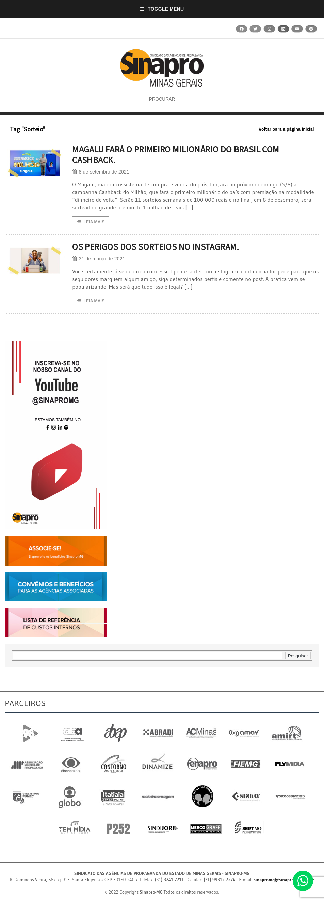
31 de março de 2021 (98, 258)
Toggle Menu (162, 9)
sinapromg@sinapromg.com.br (284, 879)
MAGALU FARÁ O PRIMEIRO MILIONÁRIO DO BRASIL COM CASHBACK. (175, 154)
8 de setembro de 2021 (100, 172)
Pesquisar (298, 655)
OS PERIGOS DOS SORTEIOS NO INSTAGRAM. (155, 246)
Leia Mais (90, 222)
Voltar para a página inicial (286, 128)
